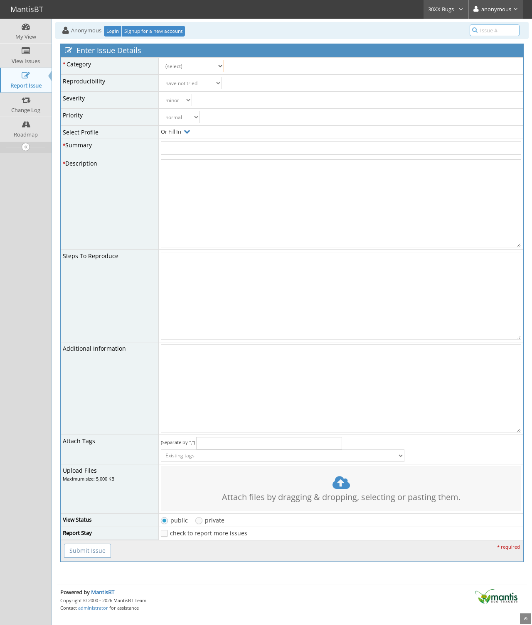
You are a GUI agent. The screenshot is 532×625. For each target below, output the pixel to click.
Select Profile (81, 132)
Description (81, 163)
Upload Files (80, 470)
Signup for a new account (153, 30)
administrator (93, 608)
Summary (78, 145)
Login (112, 30)
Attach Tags (79, 441)
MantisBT (102, 592)
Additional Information (94, 348)
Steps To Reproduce (90, 256)
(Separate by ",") (178, 442)
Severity (74, 98)
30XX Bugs (446, 9)
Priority (73, 115)
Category (78, 64)
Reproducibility (84, 81)
